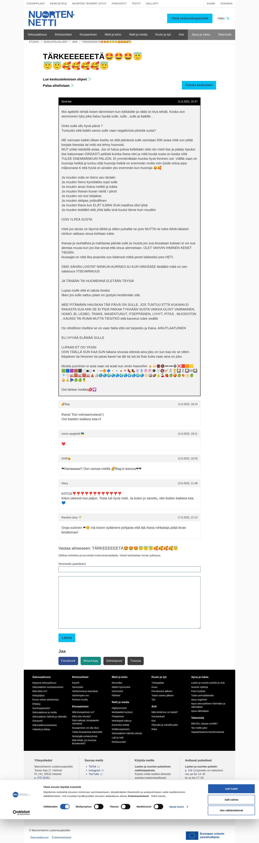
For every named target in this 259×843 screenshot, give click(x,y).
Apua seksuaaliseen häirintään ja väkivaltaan (208, 705)
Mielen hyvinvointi (121, 687)
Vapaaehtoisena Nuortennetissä (207, 732)
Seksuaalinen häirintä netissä (127, 733)
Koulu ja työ (159, 677)
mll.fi (37, 781)
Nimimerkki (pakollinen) (72, 563)
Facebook (68, 660)
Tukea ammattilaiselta (202, 695)
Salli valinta (231, 823)
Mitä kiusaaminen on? (83, 712)
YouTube (94, 774)
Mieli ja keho (120, 677)
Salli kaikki (231, 812)
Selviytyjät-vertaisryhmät (84, 736)
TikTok (92, 766)
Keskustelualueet (56, 41)
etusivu (34, 41)
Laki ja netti (118, 737)
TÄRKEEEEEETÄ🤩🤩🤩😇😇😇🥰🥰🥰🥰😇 (106, 41)
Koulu (154, 687)
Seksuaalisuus (41, 677)
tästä (166, 792)
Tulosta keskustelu (199, 85)
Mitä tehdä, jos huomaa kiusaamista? (84, 742)
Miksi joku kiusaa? (81, 716)
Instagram (94, 770)
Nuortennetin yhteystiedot (49, 794)
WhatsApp (90, 660)
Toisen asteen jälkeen (162, 695)
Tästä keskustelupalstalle (189, 18)
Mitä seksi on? (39, 691)
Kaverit (75, 682)
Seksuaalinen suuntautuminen (47, 687)
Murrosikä (117, 682)
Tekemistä (197, 717)
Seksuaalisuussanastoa (44, 725)
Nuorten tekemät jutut (89, 3)
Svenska (227, 3)
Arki (75, 41)
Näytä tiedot (176, 830)
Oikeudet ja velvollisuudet (164, 725)
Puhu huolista (198, 691)
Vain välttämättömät (231, 834)
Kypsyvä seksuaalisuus (44, 682)
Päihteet (116, 695)
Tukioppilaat (35, 3)
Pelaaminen (118, 716)
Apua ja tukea (199, 677)
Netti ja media (120, 702)
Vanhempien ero (80, 695)
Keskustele (58, 3)
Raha (154, 729)
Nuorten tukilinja (199, 687)
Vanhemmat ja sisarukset (85, 691)
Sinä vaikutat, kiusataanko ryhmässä (85, 722)
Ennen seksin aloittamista (45, 699)
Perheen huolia (80, 699)
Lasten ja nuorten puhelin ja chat (208, 682)
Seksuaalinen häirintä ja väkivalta (49, 716)
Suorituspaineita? (41, 708)
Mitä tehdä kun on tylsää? (164, 712)
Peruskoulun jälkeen (161, 691)
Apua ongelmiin (199, 699)
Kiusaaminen (80, 706)
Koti (153, 720)
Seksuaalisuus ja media (44, 712)
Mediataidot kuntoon (122, 712)
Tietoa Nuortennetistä (46, 787)
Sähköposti (114, 660)
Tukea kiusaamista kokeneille (87, 732)
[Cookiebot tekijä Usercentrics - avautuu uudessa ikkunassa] (21, 836)
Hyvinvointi (117, 691)
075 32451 (43, 777)
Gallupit (152, 3)
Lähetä (67, 637)
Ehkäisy (36, 704)
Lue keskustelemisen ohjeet (67, 79)
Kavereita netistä (120, 725)
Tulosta (135, 660)
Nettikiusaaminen (121, 729)
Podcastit (119, 3)
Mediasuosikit (119, 742)
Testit (136, 3)
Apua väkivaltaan (200, 711)
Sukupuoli (37, 720)
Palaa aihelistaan (58, 85)
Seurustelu (77, 687)
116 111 (193, 770)
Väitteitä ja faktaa (41, 729)
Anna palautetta (43, 800)
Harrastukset (158, 716)
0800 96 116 (196, 787)
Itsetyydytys (38, 695)
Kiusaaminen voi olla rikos (85, 728)
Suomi (211, 3)
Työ (153, 699)
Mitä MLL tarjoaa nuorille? (204, 723)
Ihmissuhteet (80, 677)
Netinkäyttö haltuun (122, 720)
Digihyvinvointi (119, 708)
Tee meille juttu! (199, 728)
